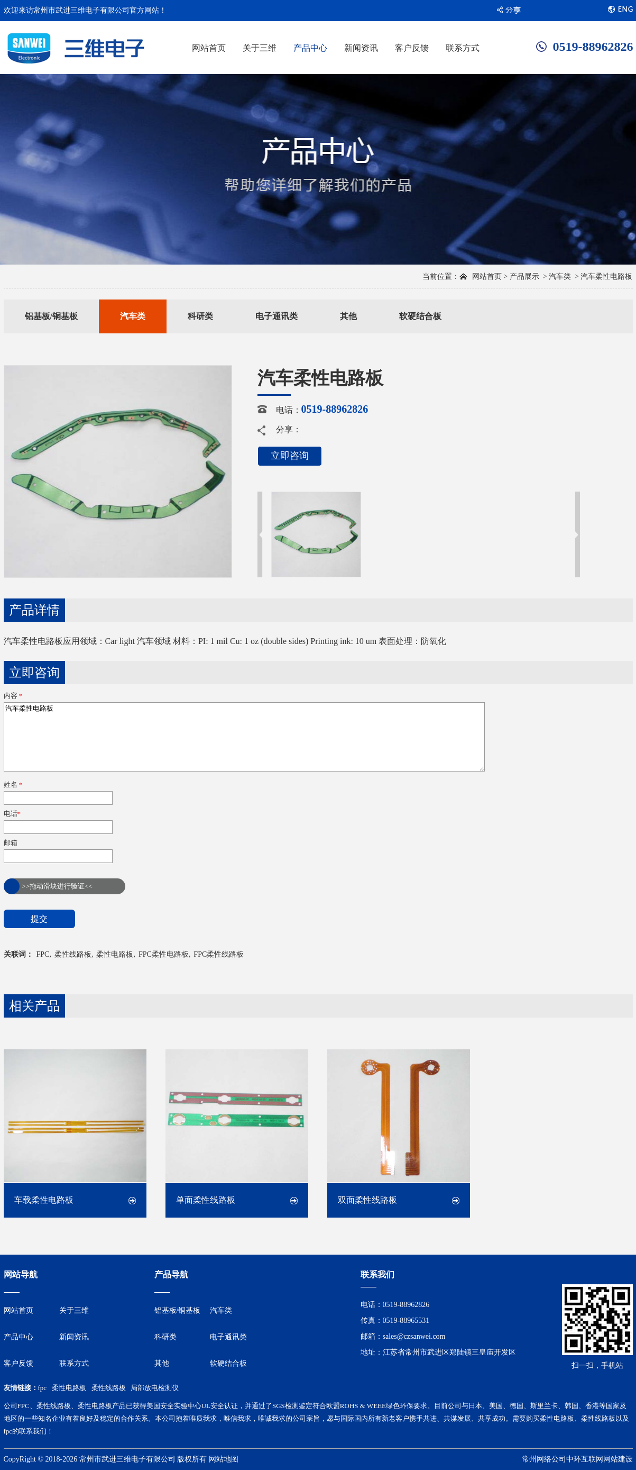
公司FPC (17, 1406)
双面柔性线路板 (367, 1199)
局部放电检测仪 (155, 1388)
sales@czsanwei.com (414, 1336)
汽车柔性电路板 (244, 737)
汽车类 (560, 276)
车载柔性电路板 (43, 1199)
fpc (42, 1388)
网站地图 (223, 1459)
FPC (43, 954)
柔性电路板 (114, 954)
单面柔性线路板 (205, 1199)
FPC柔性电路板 (164, 954)
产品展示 (524, 276)
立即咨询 (290, 455)
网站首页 (487, 276)
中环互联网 (584, 1459)
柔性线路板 (72, 954)
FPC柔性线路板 (218, 954)
